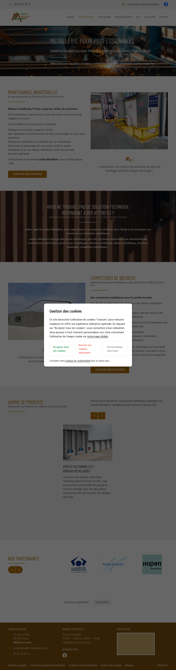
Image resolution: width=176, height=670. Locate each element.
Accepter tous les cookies (61, 348)
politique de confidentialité (77, 360)
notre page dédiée (97, 336)
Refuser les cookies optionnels (85, 348)
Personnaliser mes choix (115, 348)
